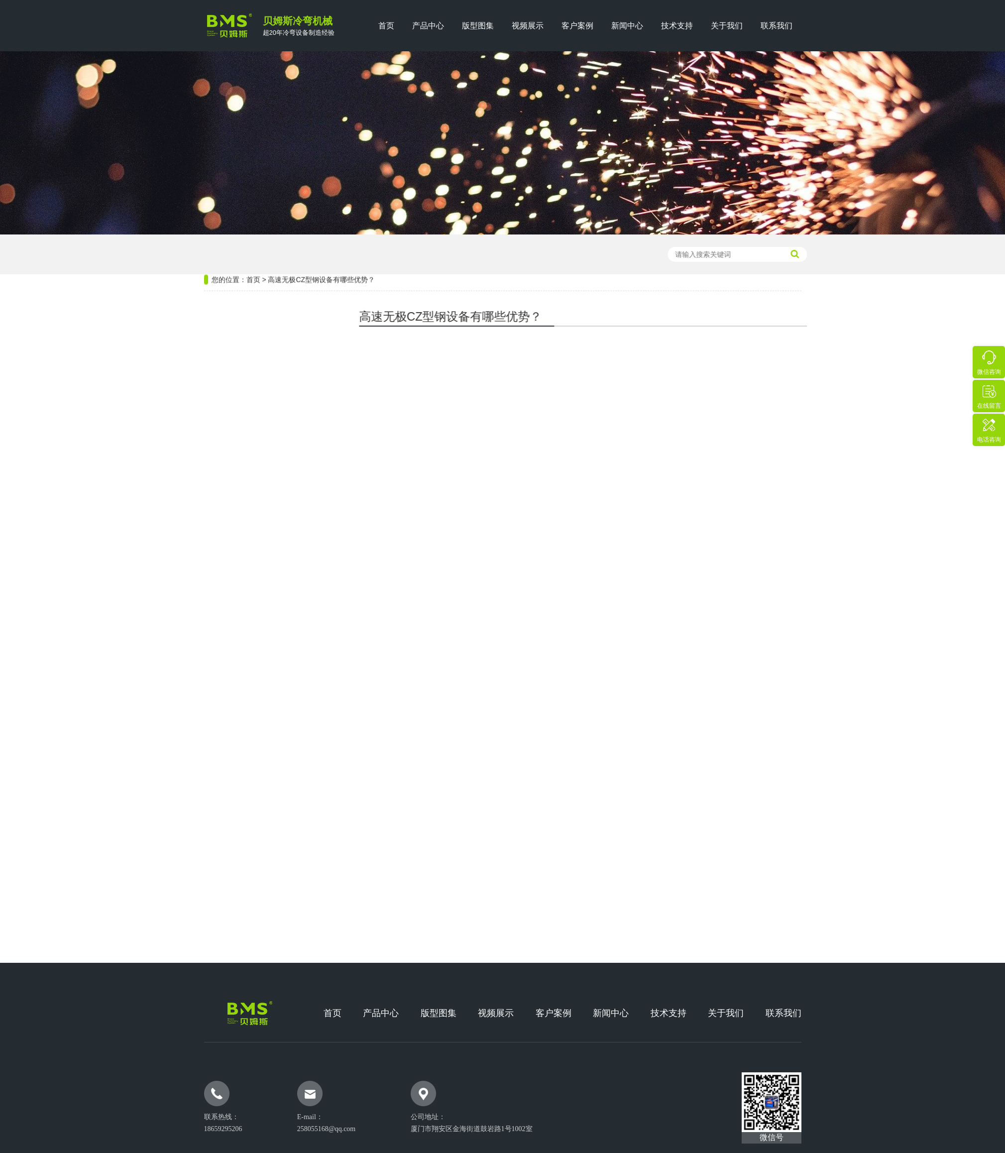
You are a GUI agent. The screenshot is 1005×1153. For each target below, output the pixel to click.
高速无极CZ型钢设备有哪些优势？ (321, 246)
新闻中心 (627, 25)
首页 (386, 25)
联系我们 (776, 25)
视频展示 (528, 25)
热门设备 (224, 324)
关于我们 (727, 25)
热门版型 (224, 637)
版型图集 (478, 25)
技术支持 (677, 25)
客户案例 (577, 25)
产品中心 (428, 25)
